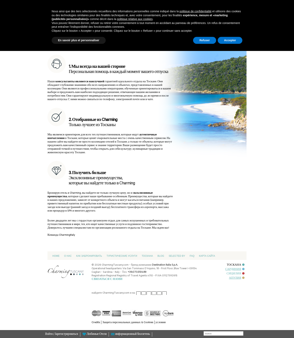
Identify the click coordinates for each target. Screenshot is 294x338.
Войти (49, 334)
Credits (96, 322)
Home (56, 256)
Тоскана (147, 256)
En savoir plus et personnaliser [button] (78, 40)
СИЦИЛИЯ (235, 273)
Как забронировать (89, 256)
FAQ (192, 256)
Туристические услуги (121, 256)
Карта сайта (207, 256)
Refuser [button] (204, 40)
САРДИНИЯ (235, 269)
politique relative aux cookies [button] (135, 19)
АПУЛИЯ (237, 278)
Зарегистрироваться (66, 334)
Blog (161, 256)
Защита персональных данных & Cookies (127, 322)
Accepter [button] (230, 40)
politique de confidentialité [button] (196, 11)
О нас (68, 256)
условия (161, 322)
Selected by (177, 256)
